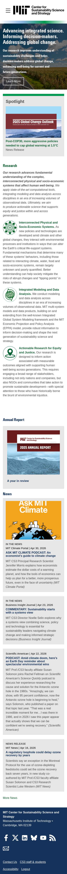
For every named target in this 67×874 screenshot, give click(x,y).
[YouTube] (43, 840)
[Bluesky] (34, 840)
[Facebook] (6, 840)
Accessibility (10, 869)
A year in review (18, 480)
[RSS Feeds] (52, 840)
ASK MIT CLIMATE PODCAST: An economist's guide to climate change (31, 554)
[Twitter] (15, 840)
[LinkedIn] (24, 840)
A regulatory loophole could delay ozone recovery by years (33, 754)
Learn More (13, 81)
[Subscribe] (6, 850)
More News (10, 797)
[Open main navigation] (8, 10)
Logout (25, 869)
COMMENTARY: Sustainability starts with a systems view (30, 611)
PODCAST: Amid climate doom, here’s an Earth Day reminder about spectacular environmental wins (31, 661)
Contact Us (10, 861)
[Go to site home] (38, 10)
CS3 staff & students (33, 861)
